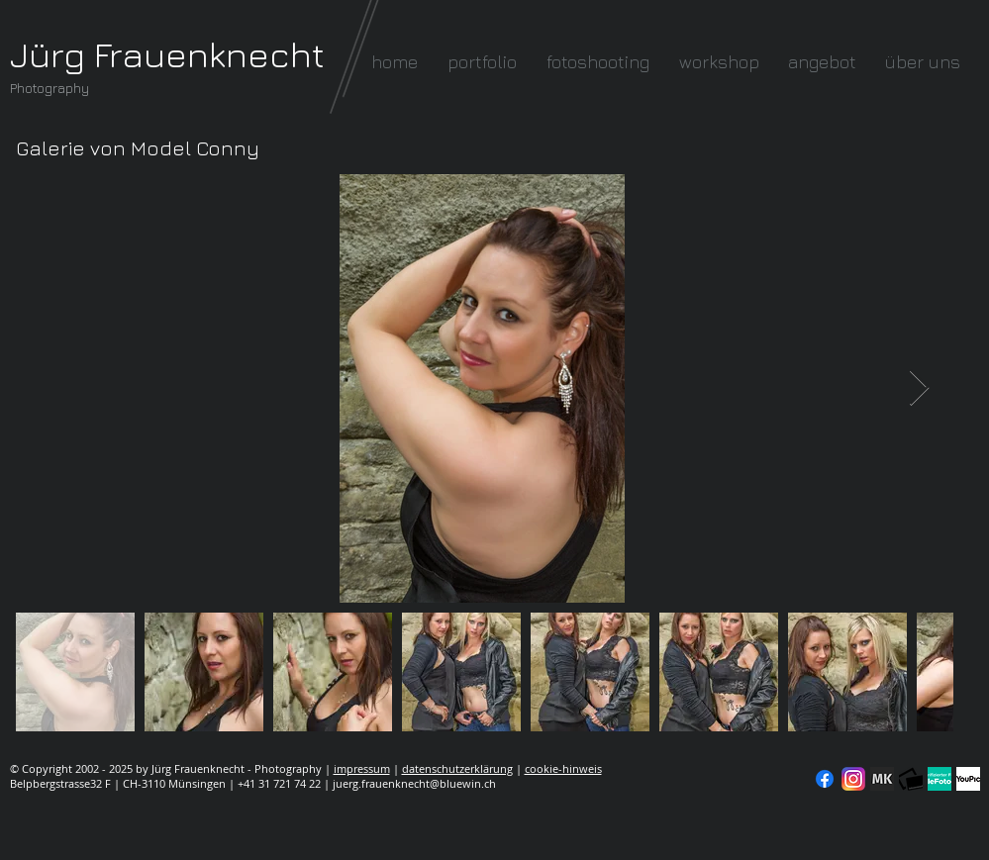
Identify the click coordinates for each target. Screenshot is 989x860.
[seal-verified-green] (939, 779)
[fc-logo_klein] (911, 779)
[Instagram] (853, 779)
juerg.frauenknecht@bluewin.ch (414, 783)
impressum (362, 768)
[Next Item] (919, 388)
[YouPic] (968, 779)
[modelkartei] (882, 779)
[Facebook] (825, 779)
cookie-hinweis (563, 768)
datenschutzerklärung (457, 768)
